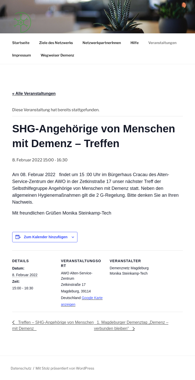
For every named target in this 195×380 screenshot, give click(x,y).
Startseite (20, 42)
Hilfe (135, 42)
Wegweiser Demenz (57, 55)
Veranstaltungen (162, 42)
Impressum (21, 55)
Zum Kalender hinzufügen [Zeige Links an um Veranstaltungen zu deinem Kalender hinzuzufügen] (46, 237)
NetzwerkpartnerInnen (102, 42)
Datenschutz (21, 368)
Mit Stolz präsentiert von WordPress (65, 368)
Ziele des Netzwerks (56, 42)
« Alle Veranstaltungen (34, 93)
